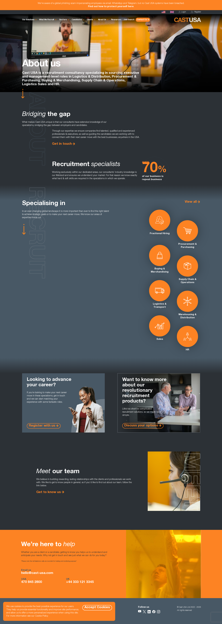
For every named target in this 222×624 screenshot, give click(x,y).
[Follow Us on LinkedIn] (149, 611)
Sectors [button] (63, 20)
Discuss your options (141, 425)
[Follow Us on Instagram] (158, 611)
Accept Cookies (97, 607)
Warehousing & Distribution (187, 305)
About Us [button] (102, 20)
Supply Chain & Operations (187, 269)
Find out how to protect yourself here (111, 6)
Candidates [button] (77, 20)
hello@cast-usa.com (37, 573)
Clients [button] (90, 20)
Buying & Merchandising (159, 259)
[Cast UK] (172, 12)
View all (191, 202)
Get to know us (48, 492)
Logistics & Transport (159, 294)
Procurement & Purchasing (187, 234)
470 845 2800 (31, 582)
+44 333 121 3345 (80, 582)
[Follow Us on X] (144, 611)
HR (187, 338)
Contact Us (142, 20)
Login (182, 12)
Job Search (129, 20)
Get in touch (62, 144)
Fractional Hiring (159, 222)
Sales (159, 327)
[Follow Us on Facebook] (153, 611)
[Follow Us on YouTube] (139, 611)
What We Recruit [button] (46, 20)
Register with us (42, 425)
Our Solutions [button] (28, 20)
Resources (116, 20)
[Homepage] (163, 12)
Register (196, 12)
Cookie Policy (41, 616)
